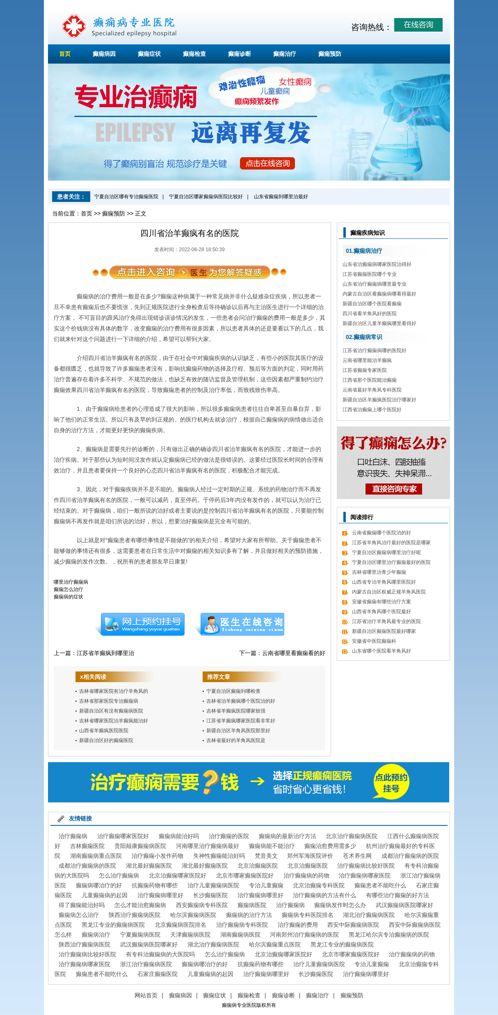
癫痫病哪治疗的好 (99, 885)
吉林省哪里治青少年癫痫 (379, 572)
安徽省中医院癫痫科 (374, 641)
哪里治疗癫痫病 (71, 582)
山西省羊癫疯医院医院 (103, 730)
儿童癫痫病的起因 (105, 895)
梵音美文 (266, 855)
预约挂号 (139, 624)
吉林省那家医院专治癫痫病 (108, 701)
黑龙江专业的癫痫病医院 (113, 924)
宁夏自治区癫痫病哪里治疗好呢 (386, 552)
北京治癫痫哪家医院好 (177, 875)
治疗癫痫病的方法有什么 (324, 895)
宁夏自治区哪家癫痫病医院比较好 (206, 196)
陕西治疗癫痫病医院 (134, 915)
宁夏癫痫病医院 (140, 934)
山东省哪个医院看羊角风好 (381, 651)
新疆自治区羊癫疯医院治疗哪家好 (379, 400)
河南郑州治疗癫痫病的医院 (304, 934)
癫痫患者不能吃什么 (380, 885)
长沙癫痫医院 (210, 895)
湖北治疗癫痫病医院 (369, 915)
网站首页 (146, 995)
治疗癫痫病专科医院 (242, 924)
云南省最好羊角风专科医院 (372, 390)
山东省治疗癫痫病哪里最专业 (375, 284)
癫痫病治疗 (96, 934)
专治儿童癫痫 (266, 885)
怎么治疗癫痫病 (119, 875)
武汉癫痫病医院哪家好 (404, 905)
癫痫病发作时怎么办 (340, 905)
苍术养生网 (357, 855)
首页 (65, 53)
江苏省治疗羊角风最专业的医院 (386, 621)
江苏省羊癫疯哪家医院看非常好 (240, 721)
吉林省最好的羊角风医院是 (235, 740)
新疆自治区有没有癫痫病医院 (111, 711)
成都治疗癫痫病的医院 (410, 855)
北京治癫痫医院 (258, 865)
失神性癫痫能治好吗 (219, 855)
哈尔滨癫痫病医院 (193, 915)
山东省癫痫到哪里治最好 (281, 196)
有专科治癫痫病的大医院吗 (160, 954)
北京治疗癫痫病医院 (351, 836)
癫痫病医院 (252, 905)
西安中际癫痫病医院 (353, 924)
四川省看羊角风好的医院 (370, 313)
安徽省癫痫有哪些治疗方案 (381, 602)
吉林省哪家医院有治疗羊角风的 (113, 691)
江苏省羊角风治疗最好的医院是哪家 (391, 542)
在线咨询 (239, 624)
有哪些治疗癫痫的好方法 (397, 895)
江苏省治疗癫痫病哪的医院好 (375, 350)
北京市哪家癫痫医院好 (245, 875)
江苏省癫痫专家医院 (365, 370)
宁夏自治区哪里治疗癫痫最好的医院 (391, 562)
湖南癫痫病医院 (240, 934)
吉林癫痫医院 (87, 846)
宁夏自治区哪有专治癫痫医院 (126, 196)
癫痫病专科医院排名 (308, 915)
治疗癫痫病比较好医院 (366, 865)
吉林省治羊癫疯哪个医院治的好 (240, 701)
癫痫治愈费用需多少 (330, 846)
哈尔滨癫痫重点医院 (275, 944)
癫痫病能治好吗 (179, 836)
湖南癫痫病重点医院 (96, 855)
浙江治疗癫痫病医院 (146, 964)
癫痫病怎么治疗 (79, 915)
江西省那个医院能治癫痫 (370, 380)
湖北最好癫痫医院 (149, 865)
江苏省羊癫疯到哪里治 (105, 653)
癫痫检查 (194, 53)
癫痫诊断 (239, 53)
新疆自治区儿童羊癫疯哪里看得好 (379, 323)
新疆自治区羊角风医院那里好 (238, 730)
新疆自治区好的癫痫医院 (106, 740)
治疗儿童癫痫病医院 (213, 885)
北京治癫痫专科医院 (319, 885)
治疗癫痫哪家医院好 (123, 836)
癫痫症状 (149, 53)
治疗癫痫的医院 (229, 836)
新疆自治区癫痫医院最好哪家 (384, 631)
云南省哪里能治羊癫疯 (367, 360)
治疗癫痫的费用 (298, 924)
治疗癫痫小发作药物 (157, 855)
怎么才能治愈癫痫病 (140, 905)
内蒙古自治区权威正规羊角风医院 (389, 592)
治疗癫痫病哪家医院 (365, 875)
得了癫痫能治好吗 (82, 905)
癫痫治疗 (284, 53)
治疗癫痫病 (73, 836)
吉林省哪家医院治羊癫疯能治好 (113, 721)
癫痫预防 (329, 53)
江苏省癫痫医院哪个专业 (370, 274)
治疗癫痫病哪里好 (160, 895)
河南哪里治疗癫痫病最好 (207, 846)
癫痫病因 (104, 53)
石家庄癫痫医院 (157, 974)
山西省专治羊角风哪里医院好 (384, 582)
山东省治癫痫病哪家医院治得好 (377, 264)
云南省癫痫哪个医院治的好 (381, 533)
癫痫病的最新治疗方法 (287, 836)
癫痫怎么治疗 (68, 589)
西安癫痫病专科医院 (202, 905)
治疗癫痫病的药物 (306, 875)
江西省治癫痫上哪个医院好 (372, 409)
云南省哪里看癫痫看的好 (293, 653)
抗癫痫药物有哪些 (155, 885)
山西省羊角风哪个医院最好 (381, 611)
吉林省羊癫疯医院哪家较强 (235, 711)
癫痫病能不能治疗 (272, 846)
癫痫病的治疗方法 (249, 915)
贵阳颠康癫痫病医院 (140, 846)
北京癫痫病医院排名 (180, 924)
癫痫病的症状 (68, 597)
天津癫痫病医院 (190, 934)
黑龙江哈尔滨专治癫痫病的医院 (389, 934)
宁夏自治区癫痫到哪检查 (233, 691)
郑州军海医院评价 (310, 855)
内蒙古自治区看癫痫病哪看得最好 (379, 294)
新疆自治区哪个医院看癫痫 (372, 304)
